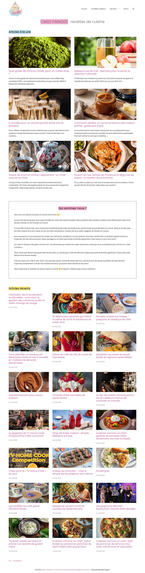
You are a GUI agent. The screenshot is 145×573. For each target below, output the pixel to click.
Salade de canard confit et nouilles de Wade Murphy (68, 507)
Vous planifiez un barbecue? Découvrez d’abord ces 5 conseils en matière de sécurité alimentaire (28, 359)
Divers (126, 9)
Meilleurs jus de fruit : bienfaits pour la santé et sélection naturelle (102, 72)
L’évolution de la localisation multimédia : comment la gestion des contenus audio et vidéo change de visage (27, 299)
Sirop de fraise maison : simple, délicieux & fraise (70, 434)
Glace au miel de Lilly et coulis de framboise (72, 356)
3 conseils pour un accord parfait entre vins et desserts (36, 124)
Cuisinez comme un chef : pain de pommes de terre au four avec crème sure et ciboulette (114, 543)
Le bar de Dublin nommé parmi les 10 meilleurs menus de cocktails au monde (115, 397)
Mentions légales (76, 570)
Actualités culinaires (98, 9)
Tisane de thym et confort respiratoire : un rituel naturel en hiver (37, 176)
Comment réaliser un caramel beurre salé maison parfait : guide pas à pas (104, 124)
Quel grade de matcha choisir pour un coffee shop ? (39, 72)
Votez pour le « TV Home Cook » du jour (27, 472)
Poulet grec (103, 471)
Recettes (115, 9)
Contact (86, 570)
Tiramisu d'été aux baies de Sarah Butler (68, 396)
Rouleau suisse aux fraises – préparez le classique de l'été (113, 318)
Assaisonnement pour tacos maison (25, 396)
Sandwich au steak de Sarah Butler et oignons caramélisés (114, 356)
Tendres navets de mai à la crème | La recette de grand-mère (26, 543)
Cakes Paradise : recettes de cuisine (54, 570)
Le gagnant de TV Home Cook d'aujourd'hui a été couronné (26, 434)
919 (15, 560)
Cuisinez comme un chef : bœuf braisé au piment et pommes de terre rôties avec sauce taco (71, 543)
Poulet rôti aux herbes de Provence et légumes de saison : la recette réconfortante (104, 176)
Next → (20, 560)
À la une (84, 9)
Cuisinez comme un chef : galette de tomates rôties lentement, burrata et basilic (113, 435)
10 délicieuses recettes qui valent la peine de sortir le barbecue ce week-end (71, 319)
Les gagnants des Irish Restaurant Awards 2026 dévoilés (115, 507)
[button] (133, 9)
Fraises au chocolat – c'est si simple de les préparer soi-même (72, 472)
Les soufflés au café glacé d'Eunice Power (24, 507)
